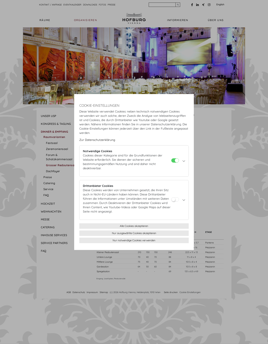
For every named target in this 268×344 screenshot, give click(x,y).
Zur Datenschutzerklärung (97, 140)
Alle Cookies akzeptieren (134, 226)
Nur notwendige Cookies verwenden (134, 240)
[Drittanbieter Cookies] (175, 199)
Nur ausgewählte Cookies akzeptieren (134, 233)
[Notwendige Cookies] (175, 160)
